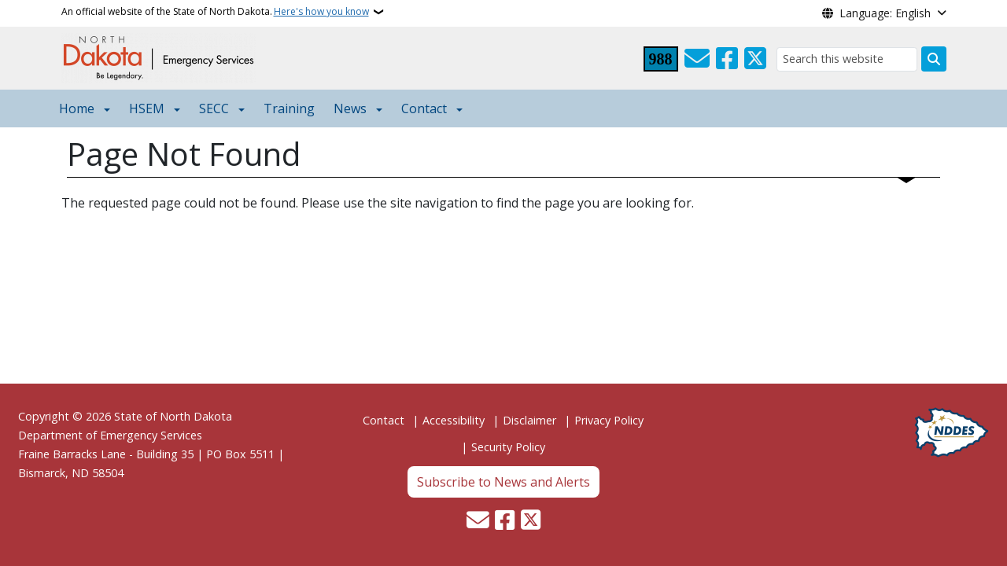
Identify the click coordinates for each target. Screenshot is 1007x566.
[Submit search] (933, 59)
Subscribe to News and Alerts (503, 482)
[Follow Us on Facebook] (727, 59)
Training (289, 108)
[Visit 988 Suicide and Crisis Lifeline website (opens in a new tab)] (661, 59)
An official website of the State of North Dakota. (215, 12)
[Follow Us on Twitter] (755, 59)
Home (76, 108)
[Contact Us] (697, 59)
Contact (383, 420)
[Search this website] (846, 59)
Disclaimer (529, 420)
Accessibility (453, 420)
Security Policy (508, 446)
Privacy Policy (609, 420)
